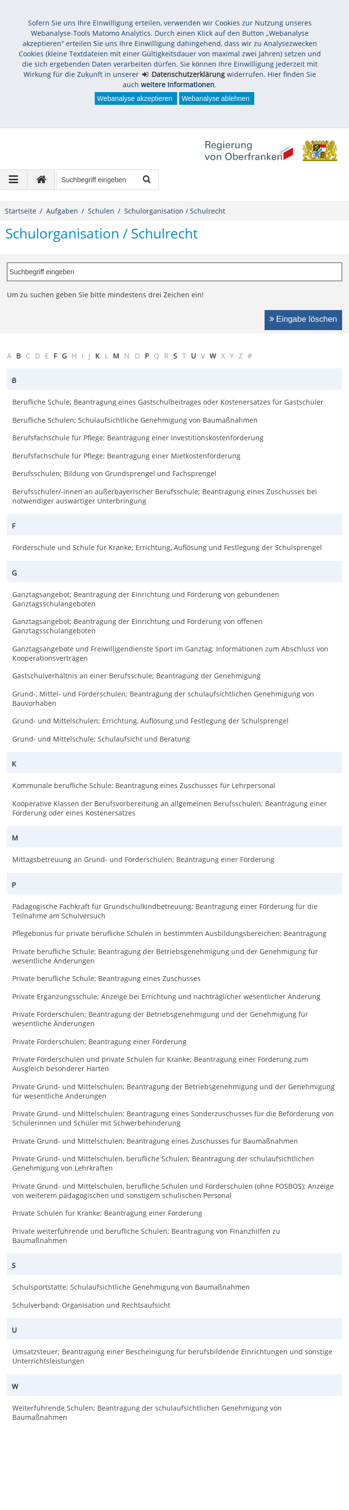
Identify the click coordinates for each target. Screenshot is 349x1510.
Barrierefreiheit (143, 1471)
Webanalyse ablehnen (215, 98)
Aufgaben (62, 211)
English (230, 1471)
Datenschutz (85, 1471)
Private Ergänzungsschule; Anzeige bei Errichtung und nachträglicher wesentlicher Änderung (166, 996)
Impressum (33, 1471)
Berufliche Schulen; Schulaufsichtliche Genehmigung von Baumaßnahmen (135, 420)
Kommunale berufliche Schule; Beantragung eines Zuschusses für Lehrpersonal (143, 785)
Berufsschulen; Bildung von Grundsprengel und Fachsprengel (114, 473)
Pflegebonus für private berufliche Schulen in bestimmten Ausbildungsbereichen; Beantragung (169, 933)
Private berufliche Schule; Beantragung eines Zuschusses (106, 978)
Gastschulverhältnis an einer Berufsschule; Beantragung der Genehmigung (136, 675)
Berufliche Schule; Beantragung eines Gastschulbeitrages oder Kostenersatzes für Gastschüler (167, 402)
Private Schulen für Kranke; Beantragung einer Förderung (107, 1213)
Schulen (101, 211)
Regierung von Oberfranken (68, 1436)
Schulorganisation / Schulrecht (174, 211)
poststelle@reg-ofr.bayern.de (63, 1447)
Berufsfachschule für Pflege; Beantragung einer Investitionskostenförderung (138, 437)
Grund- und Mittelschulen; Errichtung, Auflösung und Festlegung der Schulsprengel (150, 720)
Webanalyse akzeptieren (134, 98)
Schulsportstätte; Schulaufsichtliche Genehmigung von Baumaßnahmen (131, 1287)
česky (281, 1471)
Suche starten (146, 180)
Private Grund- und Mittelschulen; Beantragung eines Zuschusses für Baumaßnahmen (155, 1141)
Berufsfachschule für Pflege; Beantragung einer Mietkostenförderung (126, 455)
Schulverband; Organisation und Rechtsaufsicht (91, 1305)
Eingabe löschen (306, 319)
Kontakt (193, 1471)
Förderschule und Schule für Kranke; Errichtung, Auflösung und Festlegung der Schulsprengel (167, 547)
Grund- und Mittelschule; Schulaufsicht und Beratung (101, 738)
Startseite (20, 211)
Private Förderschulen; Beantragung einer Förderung (99, 1041)
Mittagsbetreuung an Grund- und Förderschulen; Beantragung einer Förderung (143, 859)
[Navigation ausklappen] (13, 179)
